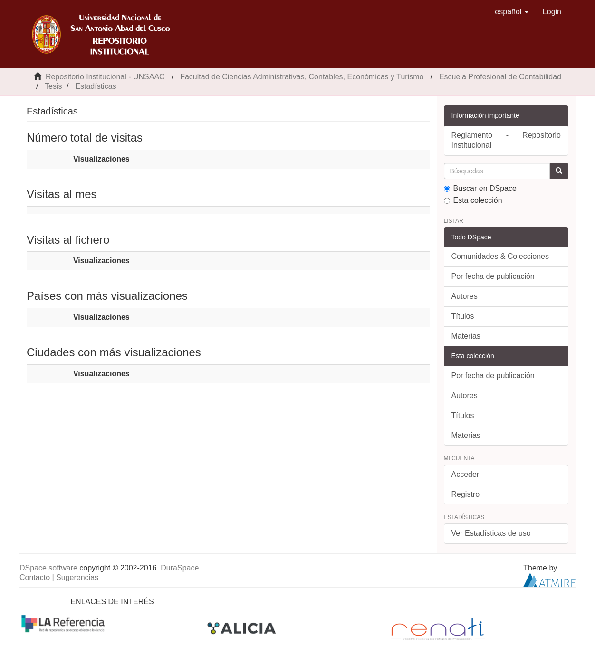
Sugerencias (77, 577)
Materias (465, 336)
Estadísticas (95, 86)
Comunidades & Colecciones (500, 256)
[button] (512, 12)
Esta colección (473, 200)
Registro (465, 494)
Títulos (462, 316)
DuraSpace (180, 568)
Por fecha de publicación (493, 276)
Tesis (53, 86)
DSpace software (48, 568)
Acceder (465, 474)
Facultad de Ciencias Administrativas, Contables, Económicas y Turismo (301, 77)
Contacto (34, 577)
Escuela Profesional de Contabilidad (500, 77)
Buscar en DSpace (480, 188)
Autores (464, 296)
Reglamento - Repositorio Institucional (506, 140)
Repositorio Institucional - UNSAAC (105, 77)
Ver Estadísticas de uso (491, 533)
